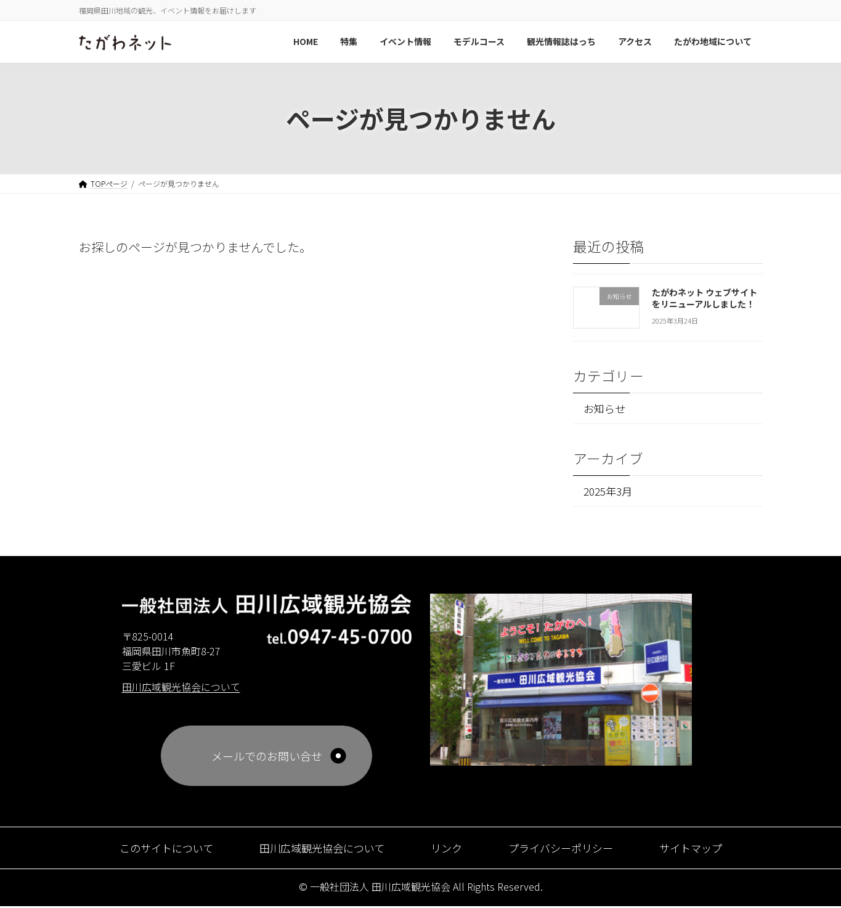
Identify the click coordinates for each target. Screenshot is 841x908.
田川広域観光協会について (319, 849)
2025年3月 (608, 491)
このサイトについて (156, 849)
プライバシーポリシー (566, 849)
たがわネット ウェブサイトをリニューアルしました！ (704, 297)
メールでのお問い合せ (266, 758)
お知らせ (605, 408)
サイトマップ (701, 849)
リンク (448, 849)
